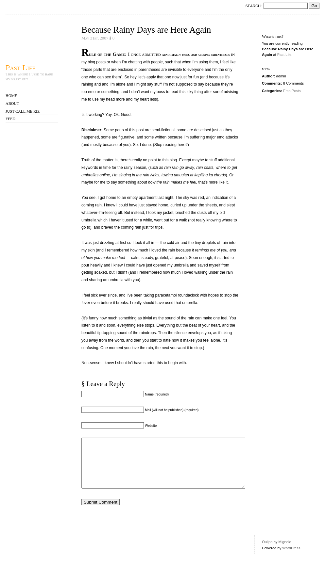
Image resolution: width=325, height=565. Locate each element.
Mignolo (285, 552)
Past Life (21, 67)
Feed (10, 119)
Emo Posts (292, 91)
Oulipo (267, 552)
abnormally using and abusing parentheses (196, 54)
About (12, 103)
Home (11, 95)
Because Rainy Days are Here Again (146, 30)
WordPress (291, 558)
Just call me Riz (23, 111)
